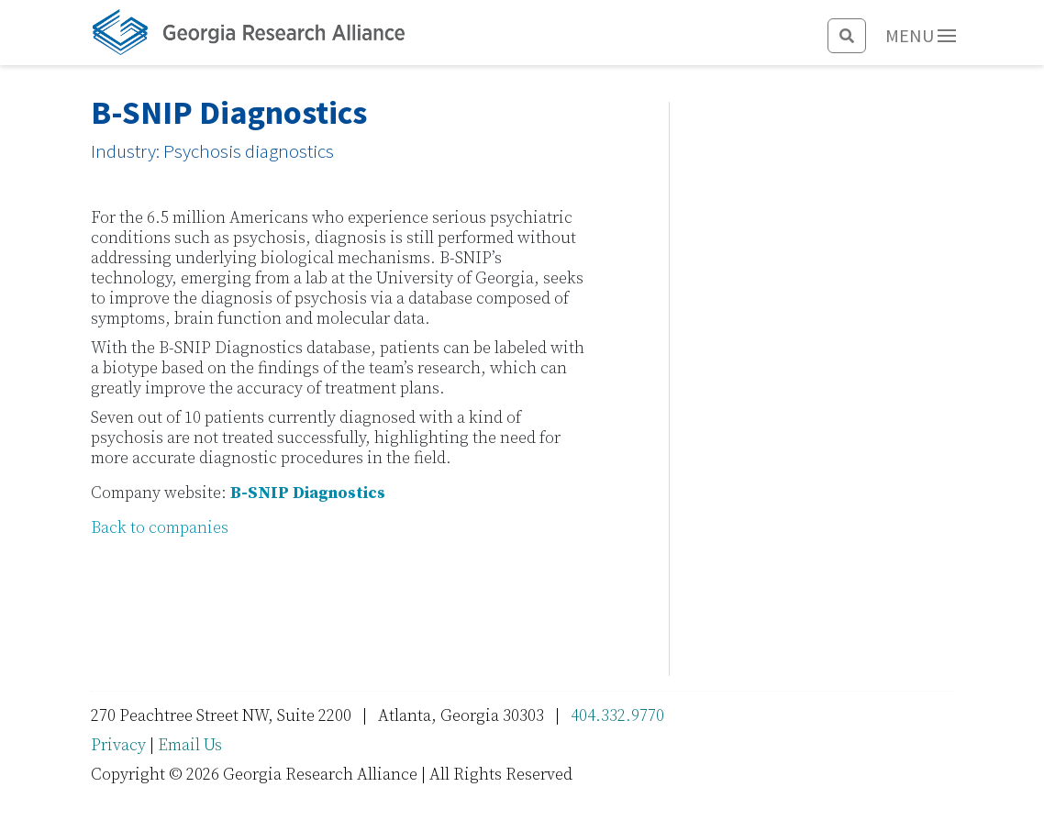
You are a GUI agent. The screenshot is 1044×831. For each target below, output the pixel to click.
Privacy (118, 745)
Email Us (190, 745)
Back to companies (159, 527)
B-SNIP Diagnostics (307, 493)
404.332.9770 (617, 715)
